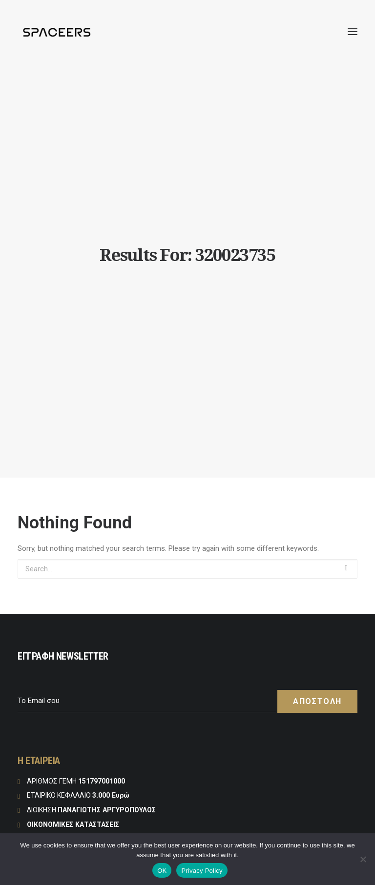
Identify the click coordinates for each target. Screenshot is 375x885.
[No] (363, 859)
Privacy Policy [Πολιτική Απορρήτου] (201, 870)
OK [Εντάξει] (162, 870)
